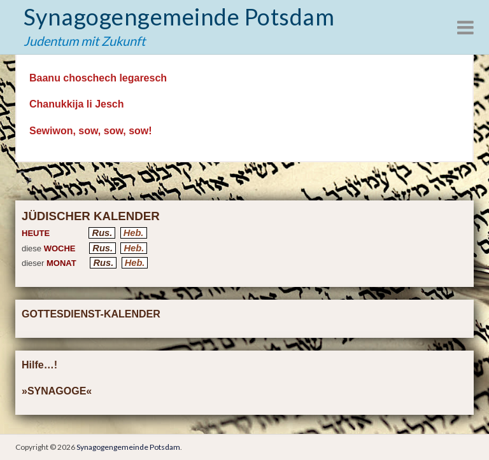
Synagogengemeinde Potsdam (179, 17)
